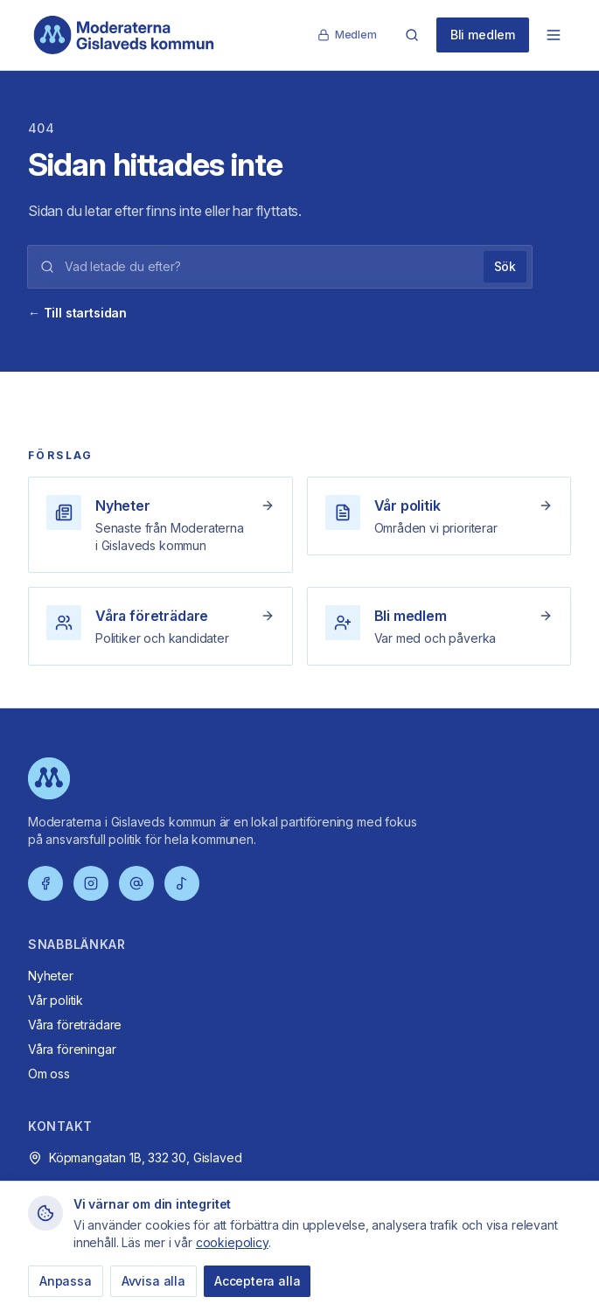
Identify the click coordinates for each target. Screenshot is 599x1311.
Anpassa (65, 1280)
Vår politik (55, 1000)
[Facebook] (45, 883)
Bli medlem (482, 34)
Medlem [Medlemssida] (347, 34)
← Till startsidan (77, 312)
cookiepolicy (232, 1242)
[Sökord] (269, 266)
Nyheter (50, 975)
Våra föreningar (71, 1049)
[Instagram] (90, 883)
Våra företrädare (75, 1024)
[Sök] (411, 34)
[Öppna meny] (553, 34)
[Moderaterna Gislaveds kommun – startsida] (124, 35)
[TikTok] (181, 883)
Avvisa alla (153, 1280)
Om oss (49, 1073)
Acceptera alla (257, 1280)
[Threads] (136, 883)
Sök (505, 266)
